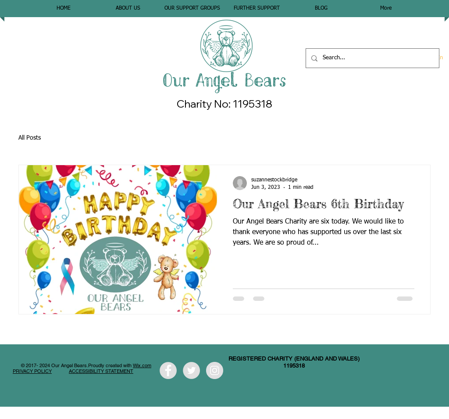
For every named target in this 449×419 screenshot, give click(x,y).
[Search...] (371, 58)
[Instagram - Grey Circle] (214, 370)
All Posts (29, 138)
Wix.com (142, 365)
